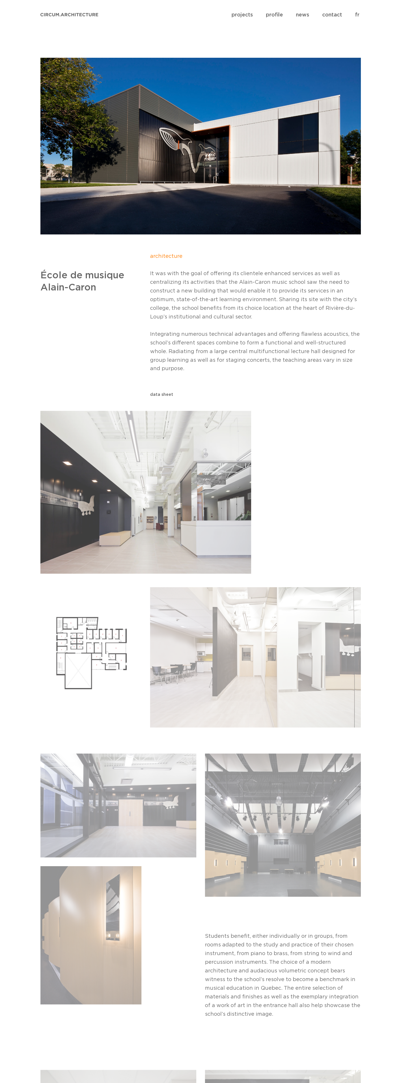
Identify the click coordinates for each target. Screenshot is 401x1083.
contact (332, 15)
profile (274, 15)
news (302, 15)
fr (357, 15)
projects (242, 15)
